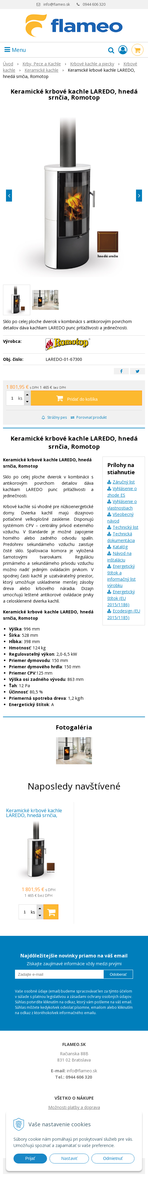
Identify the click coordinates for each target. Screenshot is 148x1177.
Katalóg (120, 547)
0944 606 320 (94, 4)
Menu (15, 49)
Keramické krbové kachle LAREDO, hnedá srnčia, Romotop (34, 815)
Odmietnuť (113, 1158)
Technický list (125, 527)
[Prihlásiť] (122, 49)
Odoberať (118, 974)
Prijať (30, 1158)
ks (20, 398)
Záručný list (124, 482)
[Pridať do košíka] (74, 398)
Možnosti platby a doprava (74, 1107)
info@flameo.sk (56, 4)
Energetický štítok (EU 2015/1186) (121, 598)
